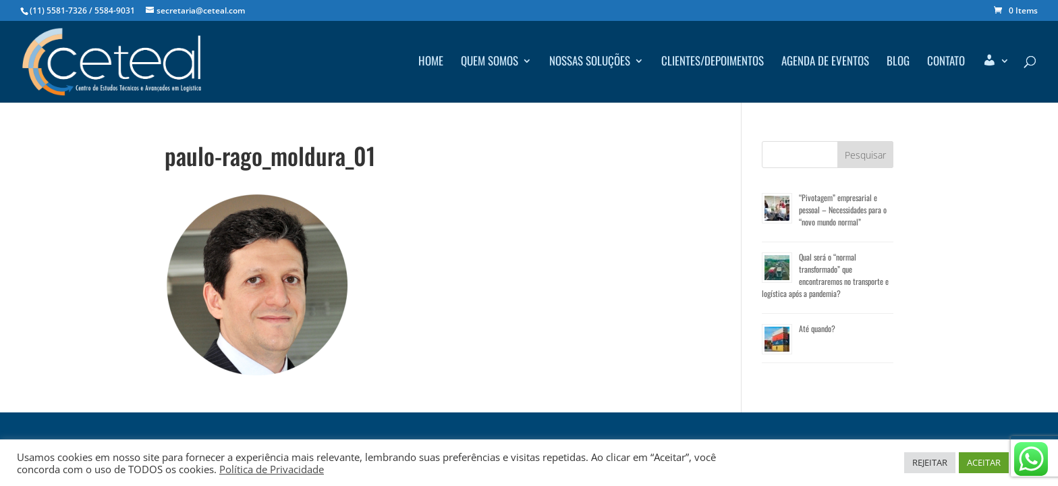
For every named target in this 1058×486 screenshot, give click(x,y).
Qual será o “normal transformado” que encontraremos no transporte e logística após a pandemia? (825, 275)
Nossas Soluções (589, 62)
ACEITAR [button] (984, 462)
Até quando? (817, 328)
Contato (946, 62)
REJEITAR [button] (929, 462)
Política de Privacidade (271, 469)
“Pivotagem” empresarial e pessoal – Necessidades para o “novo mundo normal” (843, 209)
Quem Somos (489, 62)
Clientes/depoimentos (712, 62)
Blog (898, 62)
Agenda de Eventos (825, 62)
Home (430, 62)
